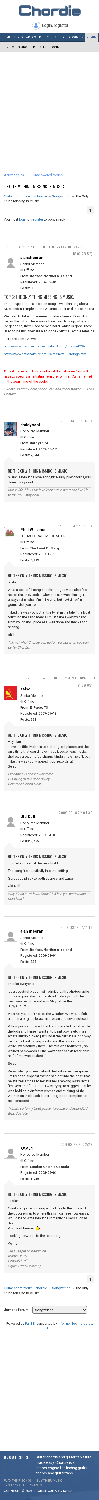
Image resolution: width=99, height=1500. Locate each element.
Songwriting (61, 196)
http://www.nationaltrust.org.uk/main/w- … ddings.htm (45, 354)
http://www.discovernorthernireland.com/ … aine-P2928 (45, 346)
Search (23, 47)
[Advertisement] (49, 105)
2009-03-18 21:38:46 (30, 678)
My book (58, 37)
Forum (91, 37)
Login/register (55, 25)
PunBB (30, 1323)
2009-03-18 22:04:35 (75, 812)
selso (25, 689)
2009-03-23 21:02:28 (75, 1144)
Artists (31, 37)
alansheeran (31, 257)
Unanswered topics (48, 175)
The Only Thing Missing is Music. (34, 186)
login (23, 219)
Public (44, 37)
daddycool (30, 424)
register (37, 219)
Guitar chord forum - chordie (25, 196)
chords (66, 1491)
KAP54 (26, 1148)
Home (6, 37)
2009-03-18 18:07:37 (76, 420)
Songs (18, 37)
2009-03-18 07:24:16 (22, 247)
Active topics (14, 175)
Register (39, 47)
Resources (75, 37)
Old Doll (27, 816)
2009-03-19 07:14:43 (76, 927)
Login (54, 47)
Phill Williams (32, 529)
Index (10, 47)
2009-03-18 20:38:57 (75, 526)
